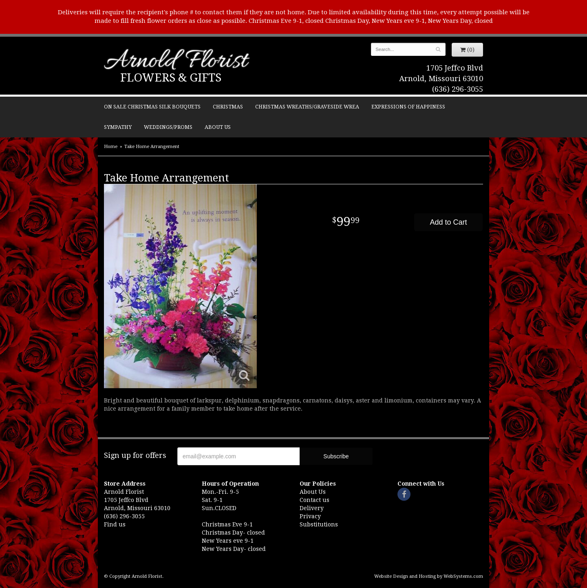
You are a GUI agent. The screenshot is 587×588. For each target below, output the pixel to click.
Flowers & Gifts (170, 77)
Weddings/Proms (168, 127)
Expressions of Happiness (408, 107)
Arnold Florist (175, 62)
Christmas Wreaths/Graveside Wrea (307, 107)
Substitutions (319, 524)
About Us (218, 127)
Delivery (312, 508)
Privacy (310, 516)
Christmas (228, 107)
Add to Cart (448, 222)
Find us (115, 524)
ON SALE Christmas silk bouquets (152, 107)
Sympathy (118, 127)
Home (110, 146)
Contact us (314, 500)
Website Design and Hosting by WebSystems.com (428, 576)
